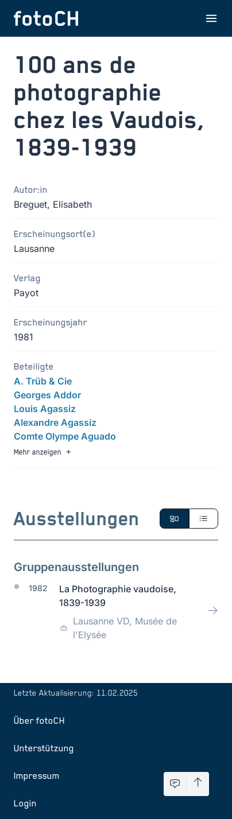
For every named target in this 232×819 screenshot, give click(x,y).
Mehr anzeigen (44, 452)
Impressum (37, 775)
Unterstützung (44, 748)
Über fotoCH (39, 720)
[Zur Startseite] (46, 18)
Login (25, 803)
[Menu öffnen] (211, 18)
